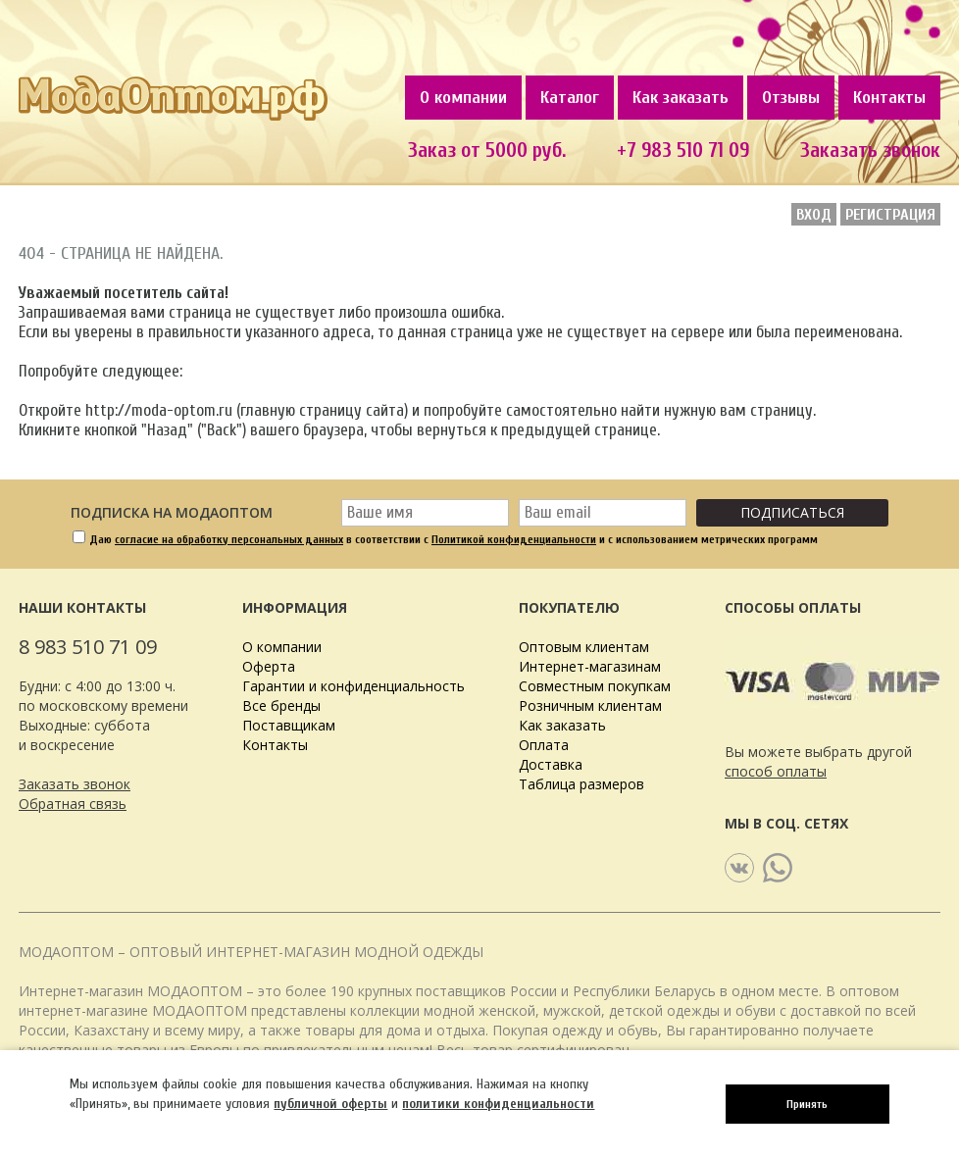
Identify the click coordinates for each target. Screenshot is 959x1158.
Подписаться (792, 512)
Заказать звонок (74, 784)
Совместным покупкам (595, 686)
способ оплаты (776, 771)
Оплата (544, 744)
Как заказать (680, 97)
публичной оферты (330, 1103)
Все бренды (281, 705)
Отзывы (791, 97)
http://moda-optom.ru (158, 410)
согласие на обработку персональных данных (229, 539)
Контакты (889, 97)
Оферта (268, 666)
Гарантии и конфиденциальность (353, 686)
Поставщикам (288, 725)
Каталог (569, 97)
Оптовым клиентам (584, 646)
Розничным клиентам (590, 705)
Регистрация (890, 215)
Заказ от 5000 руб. (487, 150)
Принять (807, 1104)
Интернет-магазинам (590, 666)
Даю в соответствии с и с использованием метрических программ (453, 539)
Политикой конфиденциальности (513, 539)
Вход (814, 215)
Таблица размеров (581, 784)
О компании (463, 97)
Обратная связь (72, 803)
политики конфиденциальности (498, 1103)
